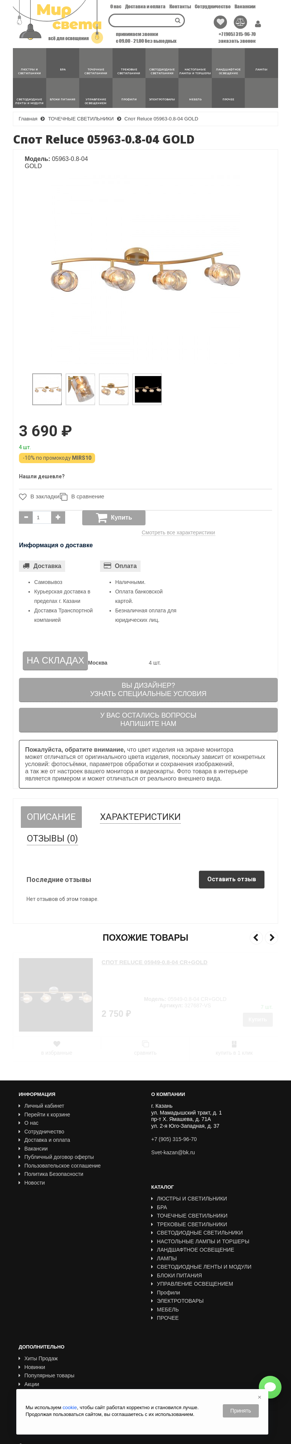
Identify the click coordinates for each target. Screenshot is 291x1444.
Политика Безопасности (51, 1174)
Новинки (32, 1350)
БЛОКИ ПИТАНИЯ (176, 1275)
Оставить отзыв (231, 879)
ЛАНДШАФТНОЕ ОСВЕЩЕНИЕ (192, 1250)
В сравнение (85, 497)
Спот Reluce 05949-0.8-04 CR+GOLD (155, 962)
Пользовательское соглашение (60, 1166)
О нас (115, 6)
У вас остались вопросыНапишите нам (148, 719)
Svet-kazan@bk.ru (173, 1152)
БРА (159, 1207)
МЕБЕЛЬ (165, 1310)
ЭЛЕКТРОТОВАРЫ (177, 1301)
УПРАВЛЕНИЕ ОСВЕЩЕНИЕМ (192, 1284)
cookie (70, 1407)
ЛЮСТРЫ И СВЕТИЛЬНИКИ (189, 1199)
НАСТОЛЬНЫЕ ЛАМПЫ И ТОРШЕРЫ (200, 1241)
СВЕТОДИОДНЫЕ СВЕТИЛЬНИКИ (197, 1233)
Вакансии (245, 6)
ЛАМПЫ (164, 1258)
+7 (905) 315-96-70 (237, 34)
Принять (240, 1411)
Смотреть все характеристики (178, 532)
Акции (29, 1367)
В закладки (37, 497)
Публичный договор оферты (56, 1157)
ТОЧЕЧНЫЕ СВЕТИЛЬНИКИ (189, 1216)
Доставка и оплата (145, 6)
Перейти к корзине (44, 1114)
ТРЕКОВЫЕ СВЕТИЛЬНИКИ (189, 1224)
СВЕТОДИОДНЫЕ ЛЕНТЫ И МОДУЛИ (201, 1267)
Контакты (180, 6)
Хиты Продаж (38, 1341)
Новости (32, 1183)
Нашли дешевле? (42, 476)
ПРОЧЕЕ (165, 1318)
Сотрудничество (213, 6)
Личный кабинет (41, 1106)
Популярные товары (46, 1358)
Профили (165, 1292)
